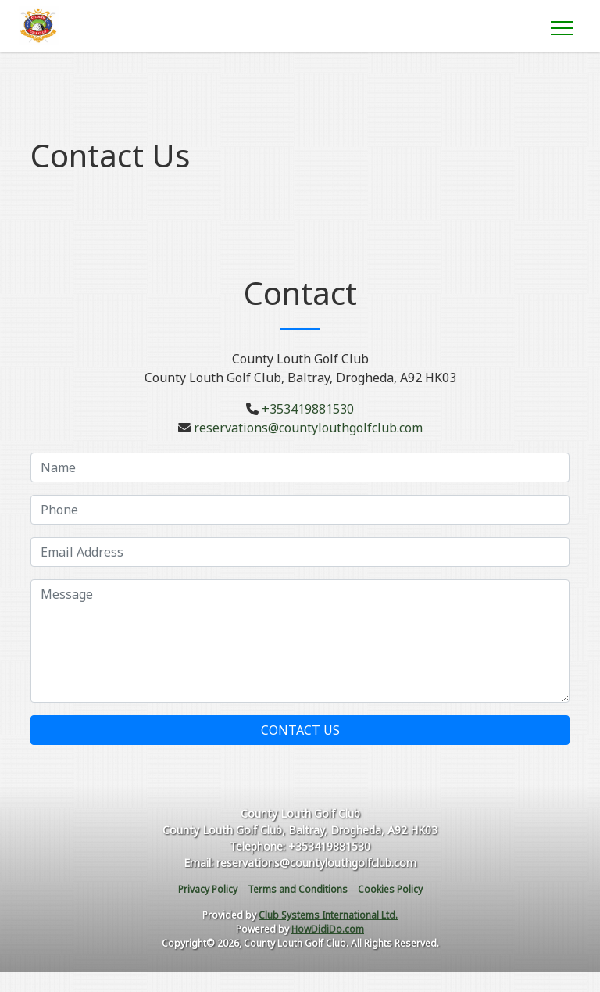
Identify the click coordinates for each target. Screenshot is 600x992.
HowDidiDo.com (327, 929)
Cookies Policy (390, 889)
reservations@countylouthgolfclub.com (308, 427)
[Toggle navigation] (561, 25)
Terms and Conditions (298, 889)
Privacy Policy (208, 889)
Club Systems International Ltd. (328, 915)
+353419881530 (308, 408)
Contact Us (300, 730)
